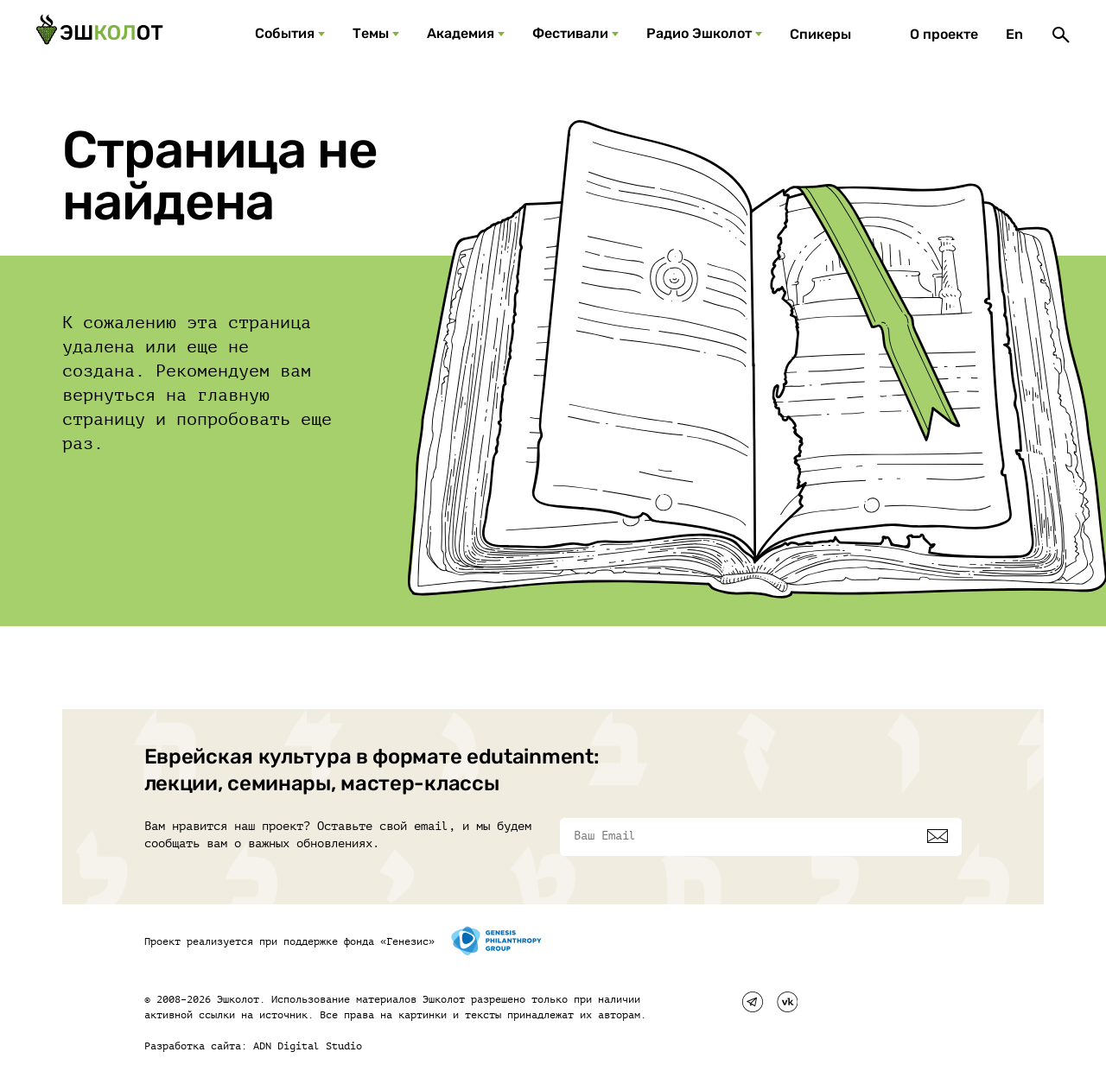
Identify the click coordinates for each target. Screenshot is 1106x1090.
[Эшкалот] (99, 34)
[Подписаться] (937, 836)
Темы (371, 33)
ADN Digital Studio (307, 1046)
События (285, 33)
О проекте (944, 34)
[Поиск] (1061, 34)
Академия (460, 33)
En (1014, 34)
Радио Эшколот (699, 33)
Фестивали (570, 33)
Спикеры (820, 34)
